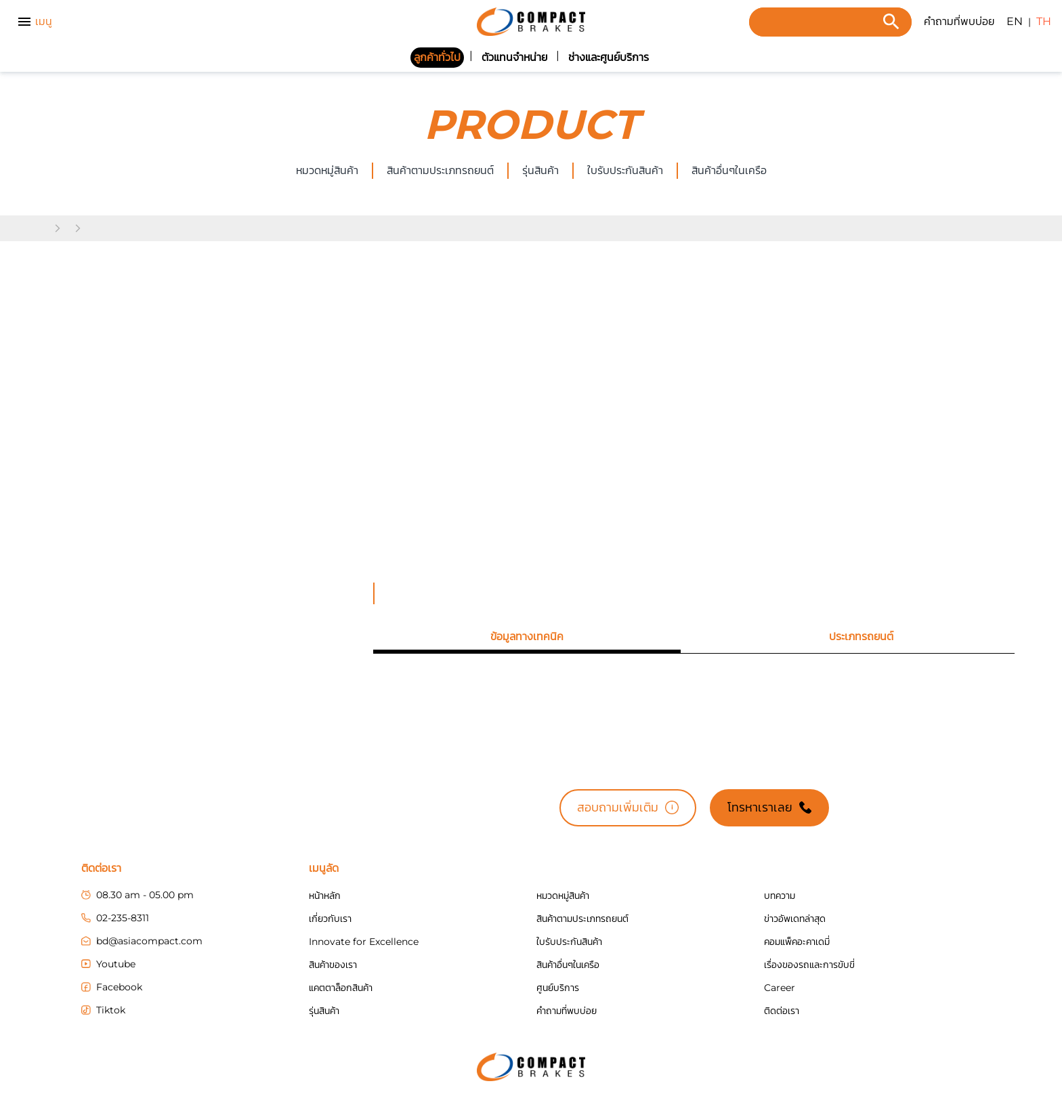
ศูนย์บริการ (557, 988)
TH (1043, 21)
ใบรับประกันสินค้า (625, 170)
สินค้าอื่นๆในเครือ (567, 965)
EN (1014, 21)
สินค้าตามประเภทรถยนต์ (440, 170)
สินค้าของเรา (333, 965)
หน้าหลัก (325, 895)
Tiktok (103, 1010)
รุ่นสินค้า (540, 170)
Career (779, 988)
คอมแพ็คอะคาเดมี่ (797, 941)
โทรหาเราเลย (769, 808)
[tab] (526, 636)
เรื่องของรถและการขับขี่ (809, 965)
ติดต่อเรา (781, 1011)
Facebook (111, 987)
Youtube (108, 964)
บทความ (779, 895)
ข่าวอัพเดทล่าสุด (795, 918)
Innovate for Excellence (364, 941)
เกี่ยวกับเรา (330, 918)
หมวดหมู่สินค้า (327, 170)
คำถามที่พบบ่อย (959, 21)
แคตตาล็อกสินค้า (341, 988)
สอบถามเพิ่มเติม (628, 808)
